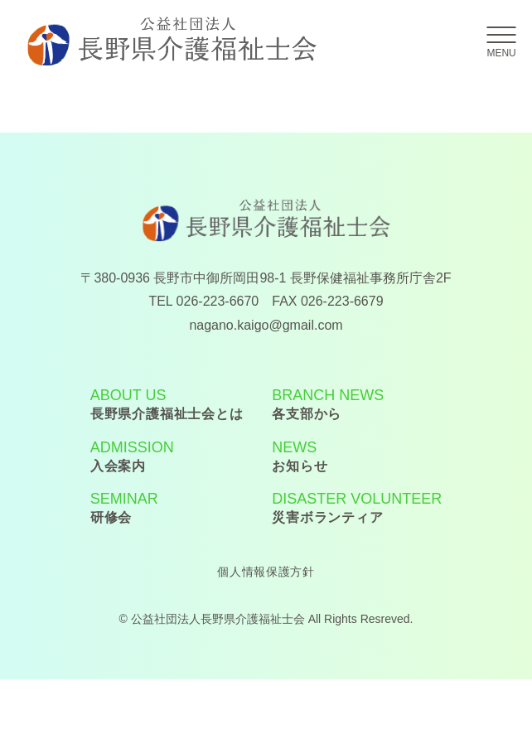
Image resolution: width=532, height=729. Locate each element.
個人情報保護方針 (266, 571)
